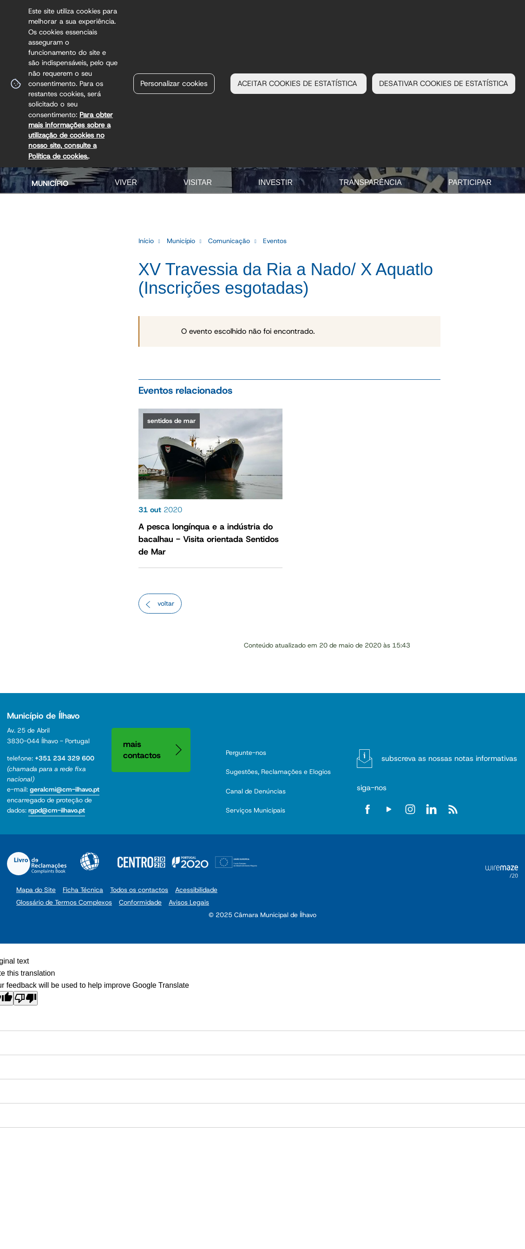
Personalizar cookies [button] (174, 83)
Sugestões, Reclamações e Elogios (278, 771)
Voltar (166, 603)
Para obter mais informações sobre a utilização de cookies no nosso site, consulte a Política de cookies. (70, 135)
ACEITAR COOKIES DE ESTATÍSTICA (298, 83)
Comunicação (229, 240)
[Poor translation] (25, 998)
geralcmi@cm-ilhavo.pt (64, 789)
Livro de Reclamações (36, 863)
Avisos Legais (189, 902)
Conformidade (140, 902)
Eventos (275, 240)
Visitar (198, 182)
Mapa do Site (36, 890)
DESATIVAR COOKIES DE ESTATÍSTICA (443, 83)
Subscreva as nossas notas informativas (449, 758)
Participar (470, 182)
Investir (275, 182)
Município (50, 183)
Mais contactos (142, 749)
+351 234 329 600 (64, 758)
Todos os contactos (139, 890)
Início (146, 240)
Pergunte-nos (246, 752)
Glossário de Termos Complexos (64, 902)
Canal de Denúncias (256, 791)
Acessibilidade (89, 861)
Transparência (370, 182)
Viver (126, 182)
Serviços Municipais (255, 810)
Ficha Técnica (83, 890)
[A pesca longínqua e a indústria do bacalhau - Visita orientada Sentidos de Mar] (210, 486)
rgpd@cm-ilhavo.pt (56, 810)
